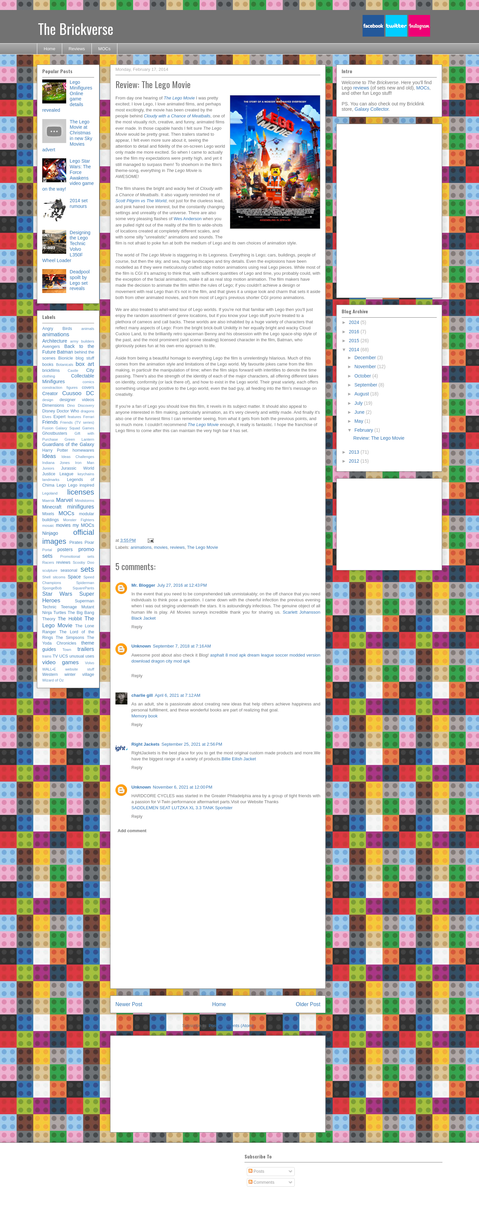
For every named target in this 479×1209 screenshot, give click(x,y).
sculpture (49, 570)
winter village (79, 674)
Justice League (58, 474)
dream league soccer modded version (284, 655)
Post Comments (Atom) (231, 1025)
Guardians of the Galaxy (68, 444)
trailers (86, 649)
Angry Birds (57, 328)
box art (85, 364)
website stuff (79, 669)
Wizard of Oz (53, 680)
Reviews (77, 48)
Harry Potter (55, 450)
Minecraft (52, 507)
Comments (261, 1182)
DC (90, 393)
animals (87, 329)
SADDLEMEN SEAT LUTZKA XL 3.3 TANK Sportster (182, 807)
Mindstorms (84, 501)
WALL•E (49, 669)
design (47, 400)
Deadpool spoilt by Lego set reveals (80, 280)
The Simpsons (70, 637)
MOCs (104, 48)
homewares (83, 450)
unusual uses (81, 656)
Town (67, 650)
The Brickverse (75, 28)
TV (55, 656)
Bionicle (65, 358)
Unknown (141, 646)
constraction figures (60, 387)
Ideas (49, 456)
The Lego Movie (202, 547)
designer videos (77, 399)
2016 (355, 331)
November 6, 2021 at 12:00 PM (183, 787)
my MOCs (83, 525)
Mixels (48, 514)
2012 (355, 461)
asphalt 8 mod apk (228, 655)
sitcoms (59, 577)
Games (88, 428)
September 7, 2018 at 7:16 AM (182, 646)
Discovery (86, 405)
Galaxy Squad (68, 428)
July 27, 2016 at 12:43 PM (182, 585)
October (363, 375)
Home (50, 48)
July (359, 403)
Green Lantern (79, 439)
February (364, 430)
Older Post (308, 1004)
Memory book (144, 715)
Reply (136, 626)
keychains (86, 474)
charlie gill (142, 695)
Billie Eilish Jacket (239, 758)
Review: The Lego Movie (378, 438)
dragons (87, 411)
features (74, 417)
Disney (48, 411)
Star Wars (57, 594)
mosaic (48, 526)
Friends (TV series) (77, 422)
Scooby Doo (83, 562)
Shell (46, 577)
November (365, 366)
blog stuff (85, 358)
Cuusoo (71, 393)
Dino (71, 405)
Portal (47, 550)
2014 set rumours (79, 203)
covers (88, 387)
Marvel (64, 500)
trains (46, 656)
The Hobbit (70, 618)
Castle (73, 371)
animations (141, 547)
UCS (63, 656)
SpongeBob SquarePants (68, 588)
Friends (50, 422)
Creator (50, 393)
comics (88, 382)
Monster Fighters (78, 520)
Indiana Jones (56, 463)
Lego (61, 485)
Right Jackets (145, 744)
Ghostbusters (54, 433)
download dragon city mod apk (160, 661)
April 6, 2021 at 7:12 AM (177, 695)
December (365, 357)
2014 (355, 349)
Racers (48, 562)
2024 (355, 322)
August (362, 393)
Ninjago (50, 533)
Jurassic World (77, 468)
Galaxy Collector (372, 109)
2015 (355, 340)
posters (65, 549)
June (360, 412)
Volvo (89, 663)
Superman (84, 601)
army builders (82, 341)
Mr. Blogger (143, 585)
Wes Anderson (188, 218)
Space (74, 576)
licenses (80, 492)
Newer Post (128, 1004)
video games (60, 662)
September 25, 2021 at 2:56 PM (192, 744)
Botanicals (64, 365)
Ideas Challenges (78, 457)
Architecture (54, 341)
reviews (177, 547)
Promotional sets (77, 556)
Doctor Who (68, 411)
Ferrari (88, 417)
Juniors (48, 468)
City (90, 370)
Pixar (89, 542)
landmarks (51, 480)
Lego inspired (81, 485)
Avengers (51, 346)
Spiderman (85, 583)
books (48, 364)
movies (161, 547)
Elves (46, 417)
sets (87, 569)
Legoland (50, 493)
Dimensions (53, 405)
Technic (49, 607)
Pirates (76, 542)
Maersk (48, 501)
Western (50, 674)
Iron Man (84, 463)
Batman (65, 352)
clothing (48, 376)
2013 (355, 452)
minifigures (80, 507)
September (366, 384)
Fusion (48, 428)
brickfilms (51, 370)
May (359, 421)
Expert (60, 416)
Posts (256, 1171)
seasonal (69, 570)
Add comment (132, 830)
